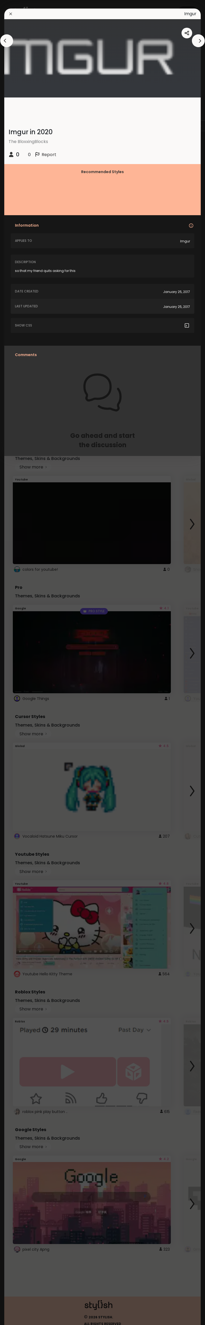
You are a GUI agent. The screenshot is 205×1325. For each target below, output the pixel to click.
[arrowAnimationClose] (6, 40)
